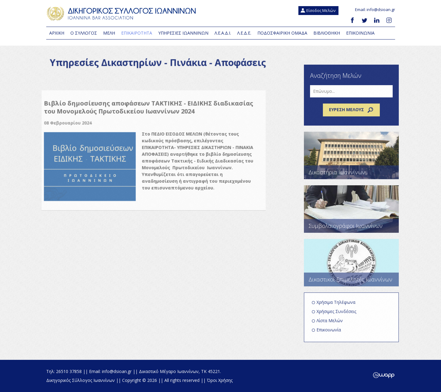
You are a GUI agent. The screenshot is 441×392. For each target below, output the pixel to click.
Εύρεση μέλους (353, 112)
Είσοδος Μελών (320, 10)
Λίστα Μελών (332, 323)
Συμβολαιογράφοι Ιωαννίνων (353, 212)
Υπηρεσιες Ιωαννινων (183, 33)
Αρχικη (56, 33)
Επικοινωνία (331, 332)
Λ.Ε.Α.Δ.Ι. (223, 33)
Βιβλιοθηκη (326, 33)
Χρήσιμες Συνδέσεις (339, 314)
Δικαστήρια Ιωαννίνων (353, 158)
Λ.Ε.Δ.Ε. (244, 33)
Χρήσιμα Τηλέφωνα (338, 305)
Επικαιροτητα (136, 33)
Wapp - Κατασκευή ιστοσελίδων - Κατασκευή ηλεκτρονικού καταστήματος (383, 375)
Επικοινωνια (360, 33)
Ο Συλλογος (83, 33)
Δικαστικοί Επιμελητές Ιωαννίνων (353, 265)
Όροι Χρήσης (220, 380)
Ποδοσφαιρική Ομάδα (282, 33)
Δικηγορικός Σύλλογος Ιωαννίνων (122, 13)
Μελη (109, 33)
